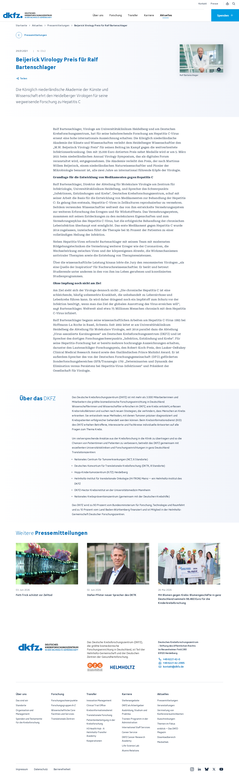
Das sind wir (22, 700)
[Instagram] (192, 769)
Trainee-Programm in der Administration (135, 720)
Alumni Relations (130, 750)
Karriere (127, 694)
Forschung (57, 694)
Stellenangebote (130, 700)
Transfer (92, 694)
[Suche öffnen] (233, 3)
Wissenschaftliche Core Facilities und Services (63, 712)
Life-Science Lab (130, 745)
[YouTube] (221, 769)
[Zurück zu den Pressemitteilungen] (31, 35)
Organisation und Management (24, 712)
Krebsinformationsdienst (99, 710)
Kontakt (202, 3)
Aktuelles (163, 694)
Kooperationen (94, 741)
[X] (214, 769)
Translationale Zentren (63, 719)
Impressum (22, 769)
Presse (214, 3)
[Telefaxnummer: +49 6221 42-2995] (171, 663)
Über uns (21, 694)
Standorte (21, 705)
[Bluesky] (207, 769)
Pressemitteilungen (167, 700)
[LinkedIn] (199, 769)
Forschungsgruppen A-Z (63, 705)
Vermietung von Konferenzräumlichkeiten (170, 712)
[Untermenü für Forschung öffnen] (115, 15)
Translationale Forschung (99, 715)
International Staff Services (136, 727)
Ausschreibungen (166, 719)
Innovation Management (99, 700)
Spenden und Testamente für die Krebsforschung (29, 720)
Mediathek (162, 742)
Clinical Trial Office (96, 705)
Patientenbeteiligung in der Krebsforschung (101, 721)
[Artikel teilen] (21, 78)
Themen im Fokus (166, 723)
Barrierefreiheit (62, 769)
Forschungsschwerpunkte (64, 700)
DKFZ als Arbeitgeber (133, 705)
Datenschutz (41, 769)
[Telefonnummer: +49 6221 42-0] (171, 659)
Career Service (129, 732)
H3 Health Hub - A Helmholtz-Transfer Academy (97, 732)
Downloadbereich (166, 737)
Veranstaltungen (166, 705)
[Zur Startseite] (28, 15)
